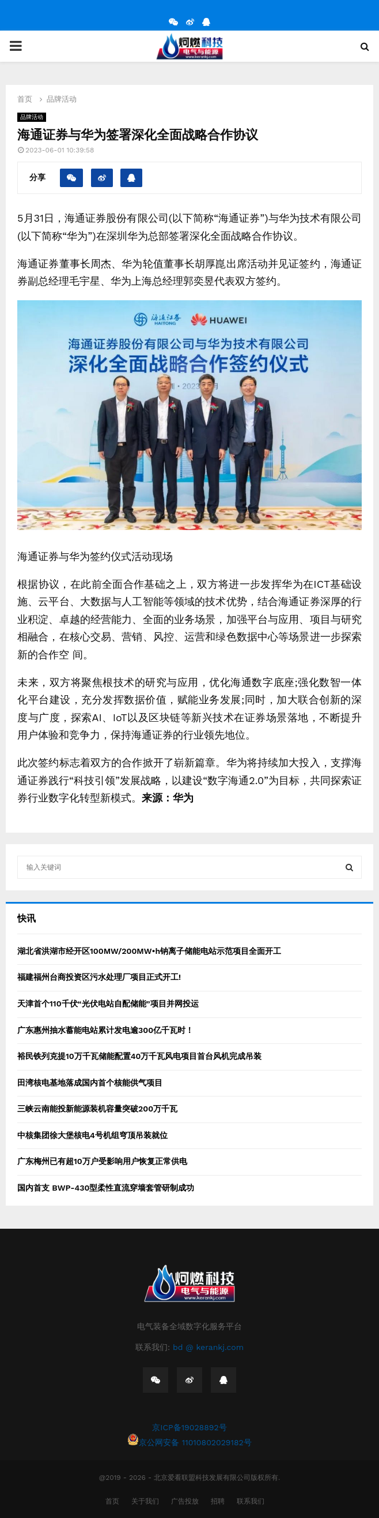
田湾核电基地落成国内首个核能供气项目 (89, 1082)
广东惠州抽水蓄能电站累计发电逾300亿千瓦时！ (105, 1030)
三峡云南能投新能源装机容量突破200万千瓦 (97, 1108)
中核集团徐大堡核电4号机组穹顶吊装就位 (92, 1135)
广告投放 (185, 1501)
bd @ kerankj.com (208, 1347)
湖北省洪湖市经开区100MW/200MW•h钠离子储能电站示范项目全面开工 (149, 951)
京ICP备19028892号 (189, 1427)
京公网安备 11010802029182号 (189, 1440)
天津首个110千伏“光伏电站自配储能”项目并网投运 (108, 1003)
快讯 (26, 918)
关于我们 (145, 1501)
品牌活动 (31, 117)
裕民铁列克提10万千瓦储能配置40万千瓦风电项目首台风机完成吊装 (139, 1056)
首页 (112, 1501)
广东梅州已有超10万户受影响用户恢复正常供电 (102, 1161)
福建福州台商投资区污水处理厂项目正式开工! (99, 977)
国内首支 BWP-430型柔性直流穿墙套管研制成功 (105, 1187)
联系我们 (250, 1501)
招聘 (218, 1501)
